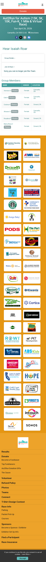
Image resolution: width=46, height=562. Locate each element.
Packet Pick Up (8, 514)
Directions (34, 33)
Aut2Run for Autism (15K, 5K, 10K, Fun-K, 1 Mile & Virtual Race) (23, 21)
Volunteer (7, 478)
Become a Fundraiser (10, 460)
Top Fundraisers (8, 464)
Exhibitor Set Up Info (10, 532)
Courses (5, 519)
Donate (23, 11)
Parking (5, 510)
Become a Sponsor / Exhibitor (14, 528)
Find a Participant (10, 537)
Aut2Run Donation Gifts (11, 468)
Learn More (26, 554)
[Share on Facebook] (16, 37)
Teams (5, 492)
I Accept (22, 558)
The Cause (6, 473)
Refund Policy (8, 483)
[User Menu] (42, 4)
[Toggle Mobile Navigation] (2, 4)
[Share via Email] (24, 37)
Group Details (9, 58)
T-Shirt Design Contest (13, 502)
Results (5, 451)
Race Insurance (9, 542)
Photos (15, 91)
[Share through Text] (29, 37)
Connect (6, 497)
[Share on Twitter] (20, 37)
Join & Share (8, 67)
